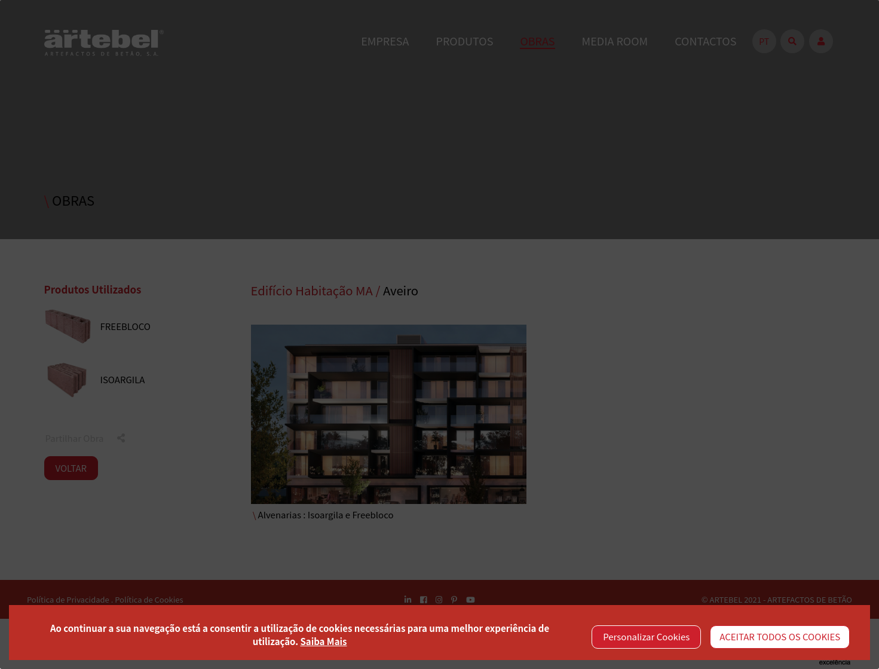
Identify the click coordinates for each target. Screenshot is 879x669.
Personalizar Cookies (646, 636)
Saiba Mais (323, 641)
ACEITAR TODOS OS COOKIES (779, 636)
